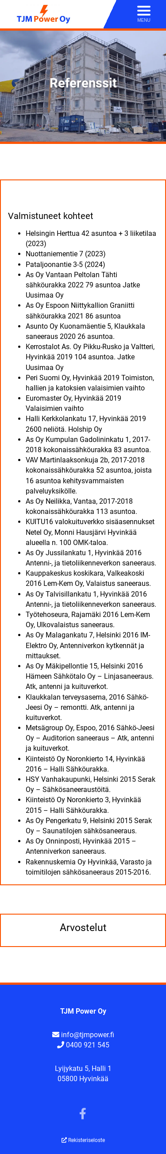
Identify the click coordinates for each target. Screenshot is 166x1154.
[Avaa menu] (144, 14)
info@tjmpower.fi (87, 1035)
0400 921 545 (87, 1045)
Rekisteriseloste (83, 1140)
